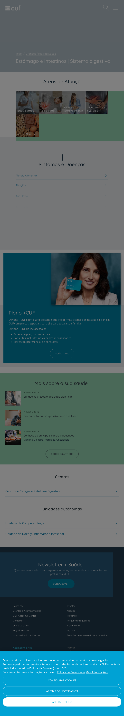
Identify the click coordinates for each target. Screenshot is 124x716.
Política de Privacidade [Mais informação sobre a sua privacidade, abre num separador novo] (71, 672)
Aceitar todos (62, 702)
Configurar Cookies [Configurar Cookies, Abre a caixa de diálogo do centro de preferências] (62, 680)
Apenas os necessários (62, 691)
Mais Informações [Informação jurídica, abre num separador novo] (97, 672)
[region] (62, 683)
